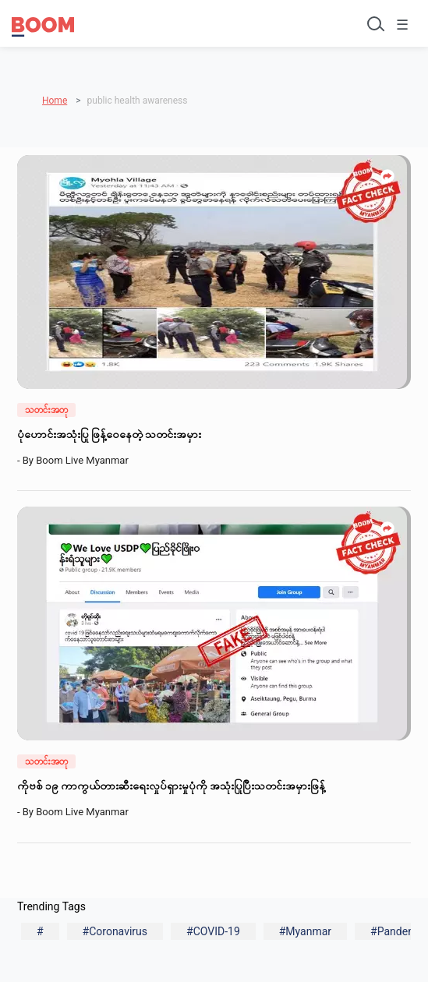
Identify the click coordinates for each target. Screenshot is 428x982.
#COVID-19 (213, 931)
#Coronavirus (115, 931)
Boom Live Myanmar (84, 460)
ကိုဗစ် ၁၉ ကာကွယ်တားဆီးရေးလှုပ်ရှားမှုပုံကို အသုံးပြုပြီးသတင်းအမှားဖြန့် (172, 786)
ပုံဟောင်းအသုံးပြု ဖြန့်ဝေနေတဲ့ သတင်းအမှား (110, 434)
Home (54, 100)
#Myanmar (305, 931)
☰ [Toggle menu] (402, 24)
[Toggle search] (374, 23)
